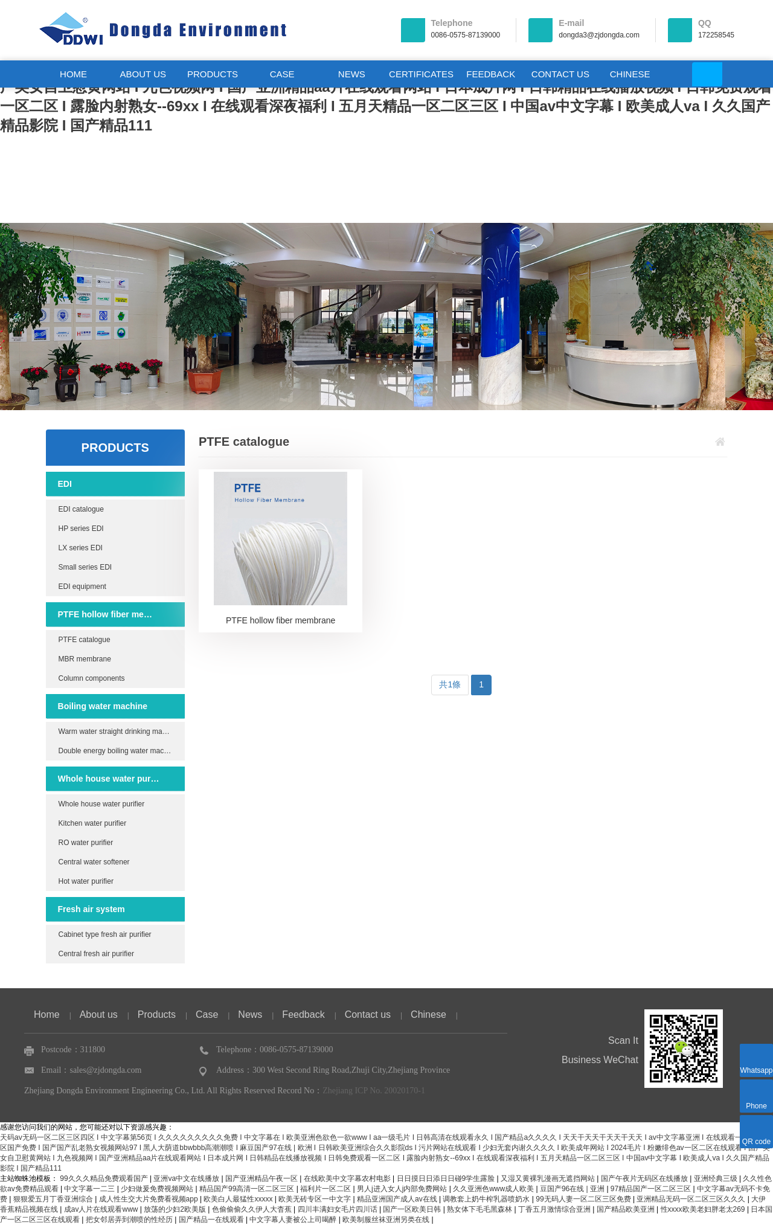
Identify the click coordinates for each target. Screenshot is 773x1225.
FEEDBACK (490, 74)
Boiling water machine (103, 706)
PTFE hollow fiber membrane (108, 614)
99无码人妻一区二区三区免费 (584, 1199)
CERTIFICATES (421, 74)
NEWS (351, 74)
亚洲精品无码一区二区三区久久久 (692, 1199)
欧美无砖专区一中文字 (315, 1199)
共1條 (450, 684)
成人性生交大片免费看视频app (149, 1199)
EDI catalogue (81, 509)
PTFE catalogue (85, 639)
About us (99, 1014)
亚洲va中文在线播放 (187, 1178)
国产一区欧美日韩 (413, 1209)
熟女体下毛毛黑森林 (480, 1209)
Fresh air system (91, 909)
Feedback (303, 1014)
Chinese (428, 1014)
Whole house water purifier (108, 778)
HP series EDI (81, 528)
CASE (282, 74)
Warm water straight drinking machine (119, 731)
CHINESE (630, 74)
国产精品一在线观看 (212, 1219)
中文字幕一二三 (90, 1189)
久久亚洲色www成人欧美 (494, 1189)
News (250, 1014)
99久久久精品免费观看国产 (105, 1178)
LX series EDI (81, 548)
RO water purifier (86, 842)
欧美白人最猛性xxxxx (239, 1199)
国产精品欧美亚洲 (626, 1209)
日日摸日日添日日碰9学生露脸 (447, 1178)
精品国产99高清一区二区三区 (248, 1189)
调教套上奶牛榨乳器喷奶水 (487, 1199)
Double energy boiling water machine (118, 751)
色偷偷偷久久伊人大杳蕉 (252, 1209)
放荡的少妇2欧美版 (176, 1209)
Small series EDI (85, 567)
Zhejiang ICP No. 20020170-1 (373, 1090)
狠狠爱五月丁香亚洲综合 (54, 1199)
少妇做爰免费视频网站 (158, 1189)
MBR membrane (85, 659)
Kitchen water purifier (93, 823)
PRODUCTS (212, 74)
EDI (65, 484)
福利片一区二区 (326, 1189)
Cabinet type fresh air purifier (105, 934)
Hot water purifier (86, 881)
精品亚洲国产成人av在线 (398, 1199)
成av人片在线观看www (102, 1209)
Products (157, 1014)
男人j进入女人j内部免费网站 (403, 1189)
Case (207, 1014)
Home (47, 1014)
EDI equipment (82, 586)
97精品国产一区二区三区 (652, 1189)
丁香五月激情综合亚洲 (555, 1209)
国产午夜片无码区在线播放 (645, 1178)
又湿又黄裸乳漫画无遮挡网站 (549, 1178)
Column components (92, 678)
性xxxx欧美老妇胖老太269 (704, 1209)
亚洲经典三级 (716, 1178)
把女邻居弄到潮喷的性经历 (130, 1219)
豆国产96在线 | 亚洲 (573, 1189)
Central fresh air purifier (96, 954)
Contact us (368, 1014)
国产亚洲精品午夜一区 (262, 1178)
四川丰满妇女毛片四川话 (338, 1209)
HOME (73, 74)
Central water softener (94, 862)
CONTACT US (560, 74)
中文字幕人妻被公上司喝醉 (293, 1219)
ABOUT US (143, 74)
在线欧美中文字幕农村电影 (348, 1178)
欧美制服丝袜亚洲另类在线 (386, 1219)
